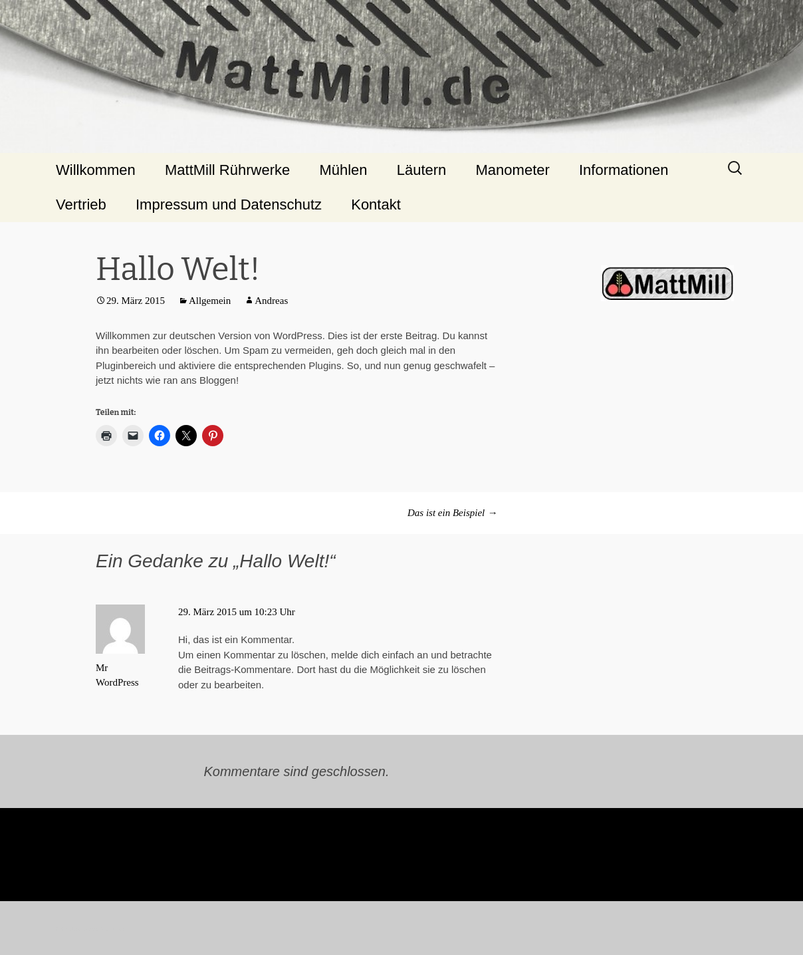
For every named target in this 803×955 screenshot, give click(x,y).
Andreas (271, 300)
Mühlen (343, 170)
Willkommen (96, 170)
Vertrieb (81, 204)
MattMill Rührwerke (227, 170)
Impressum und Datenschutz (229, 204)
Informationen (624, 170)
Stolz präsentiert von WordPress (90, 929)
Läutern (422, 170)
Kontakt (376, 204)
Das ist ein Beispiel (452, 512)
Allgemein (210, 300)
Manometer (513, 170)
